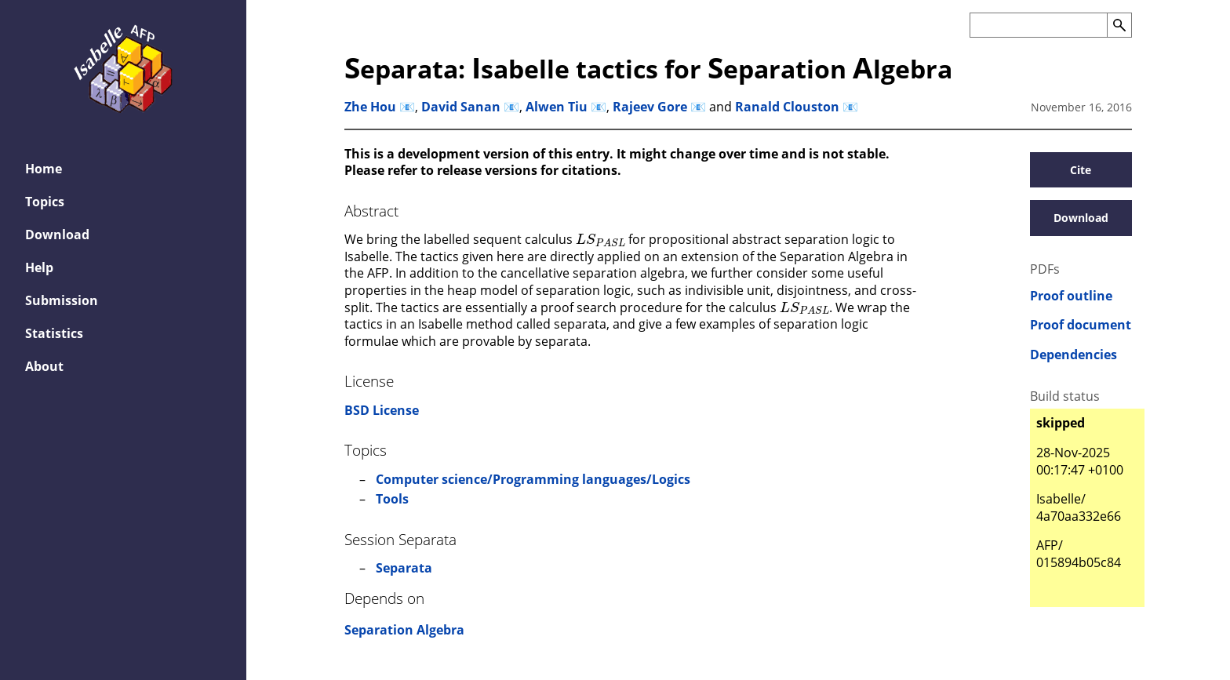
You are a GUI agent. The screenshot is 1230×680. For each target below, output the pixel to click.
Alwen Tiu (557, 106)
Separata (404, 567)
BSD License (381, 410)
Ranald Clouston (787, 106)
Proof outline (1071, 296)
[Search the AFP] (1038, 25)
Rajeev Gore (650, 106)
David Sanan (460, 106)
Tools (392, 498)
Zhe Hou (370, 106)
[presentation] (600, 238)
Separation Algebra (404, 629)
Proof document (1080, 325)
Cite (1080, 169)
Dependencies (1073, 355)
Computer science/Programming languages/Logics (533, 479)
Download (1081, 217)
